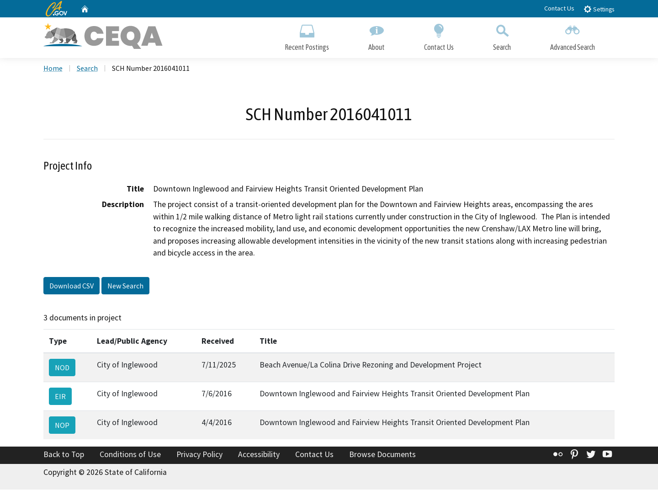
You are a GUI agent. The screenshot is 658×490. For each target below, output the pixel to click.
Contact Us (559, 8)
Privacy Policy (199, 455)
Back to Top (63, 455)
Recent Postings (306, 35)
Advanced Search (572, 35)
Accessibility (259, 455)
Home (53, 69)
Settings (599, 9)
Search (502, 35)
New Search (125, 286)
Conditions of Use (130, 455)
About (376, 35)
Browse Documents (382, 455)
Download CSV (71, 286)
